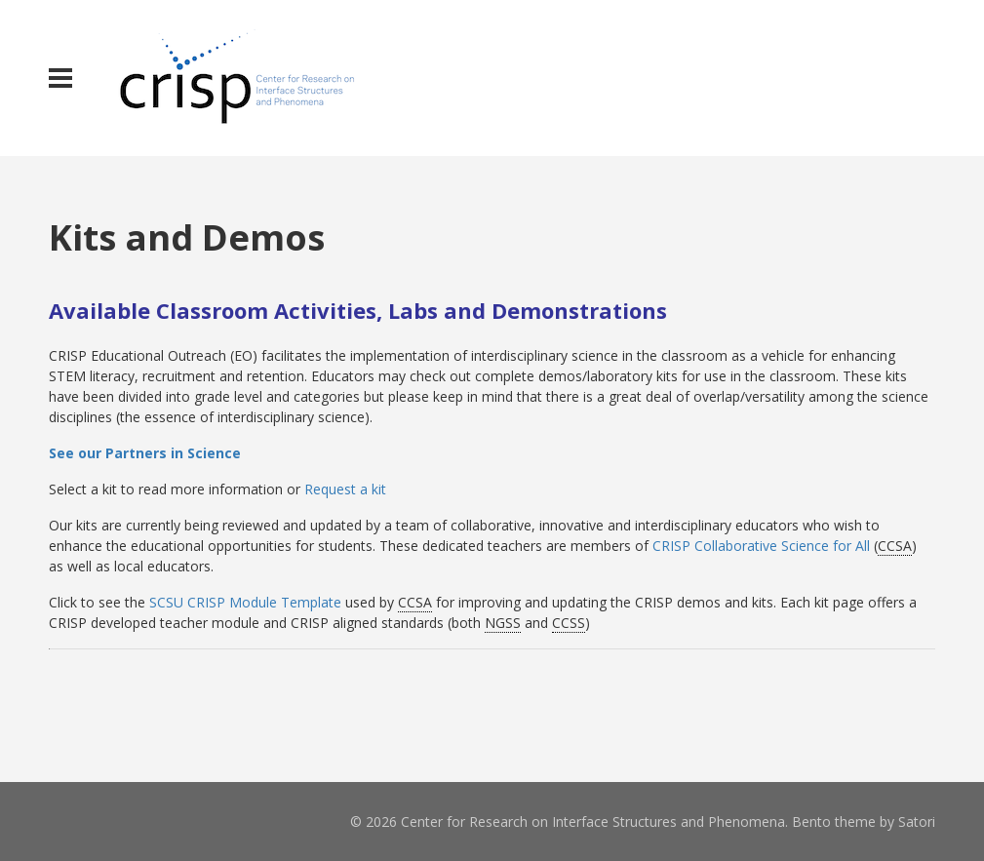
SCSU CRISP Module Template (245, 602)
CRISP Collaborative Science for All (761, 545)
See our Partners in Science (145, 453)
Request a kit (345, 489)
